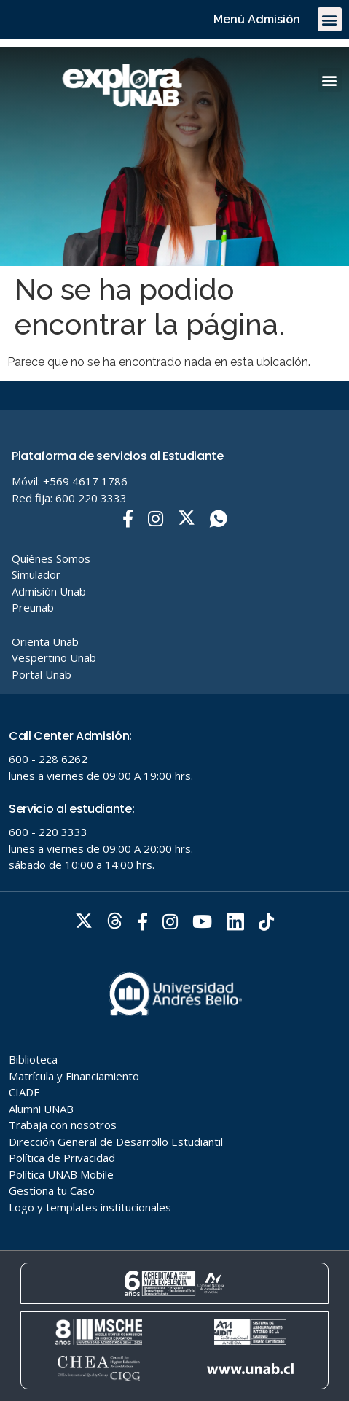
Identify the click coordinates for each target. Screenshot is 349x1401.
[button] (330, 19)
